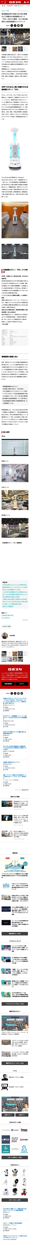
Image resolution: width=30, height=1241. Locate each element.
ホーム (3, 5)
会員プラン (22, 1115)
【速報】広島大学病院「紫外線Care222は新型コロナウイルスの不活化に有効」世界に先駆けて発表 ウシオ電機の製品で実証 (15, 602)
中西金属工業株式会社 (7, 615)
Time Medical (6, 617)
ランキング (10, 5)
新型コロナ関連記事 (8, 606)
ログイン (22, 683)
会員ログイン (8, 1115)
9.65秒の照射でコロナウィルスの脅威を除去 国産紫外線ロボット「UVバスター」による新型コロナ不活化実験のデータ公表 (15, 587)
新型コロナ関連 (7, 626)
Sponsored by (18, 789)
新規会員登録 (8, 683)
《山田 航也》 (25, 620)
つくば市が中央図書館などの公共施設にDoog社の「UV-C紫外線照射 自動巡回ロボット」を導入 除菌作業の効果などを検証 (15, 594)
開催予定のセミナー (19, 5)
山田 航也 (12, 635)
